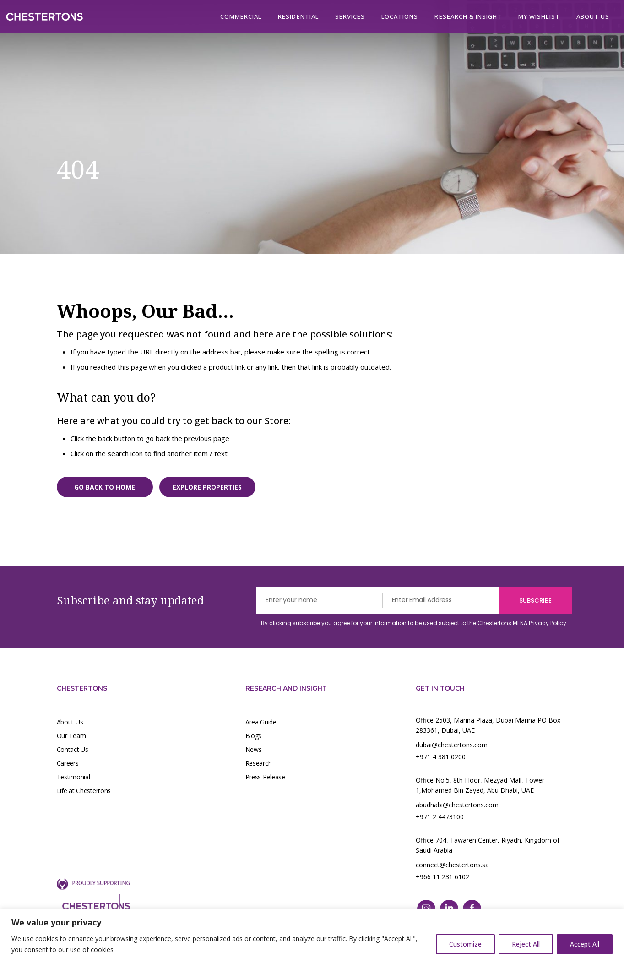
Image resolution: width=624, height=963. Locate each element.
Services (350, 16)
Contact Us (72, 749)
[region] (312, 936)
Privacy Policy (547, 623)
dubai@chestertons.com (452, 744)
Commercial (240, 16)
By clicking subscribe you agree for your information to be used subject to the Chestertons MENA (413, 623)
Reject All (526, 944)
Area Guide (261, 722)
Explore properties (207, 487)
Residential (298, 16)
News (253, 749)
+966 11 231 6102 (442, 876)
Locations (399, 16)
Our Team (71, 735)
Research (258, 763)
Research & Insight (468, 16)
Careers (68, 763)
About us (592, 16)
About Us (70, 722)
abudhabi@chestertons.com (457, 804)
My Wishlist (538, 16)
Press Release (265, 777)
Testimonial (73, 777)
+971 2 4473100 (440, 816)
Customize (465, 944)
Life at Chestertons (84, 790)
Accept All (584, 944)
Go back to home (104, 487)
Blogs (253, 735)
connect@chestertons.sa (452, 864)
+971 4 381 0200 (441, 756)
